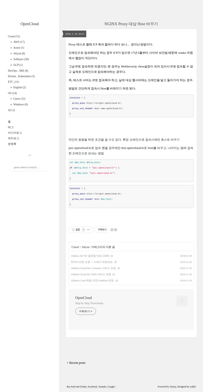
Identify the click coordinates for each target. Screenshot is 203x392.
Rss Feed (71, 386)
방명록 (12, 143)
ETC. (13, 81)
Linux (19, 98)
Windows (20, 104)
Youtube (102, 386)
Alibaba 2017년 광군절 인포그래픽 (90, 255)
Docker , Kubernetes (21, 76)
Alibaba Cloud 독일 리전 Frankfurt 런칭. (92, 280)
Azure (18, 47)
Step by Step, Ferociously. (89, 303)
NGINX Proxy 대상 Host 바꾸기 (131, 24)
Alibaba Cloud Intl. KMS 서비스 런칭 (91, 274)
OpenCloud (29, 24)
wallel (193, 386)
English (19, 87)
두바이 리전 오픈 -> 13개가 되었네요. (92, 261)
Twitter (83, 386)
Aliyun (19, 53)
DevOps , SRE (18, 70)
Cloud (14, 36)
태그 (10, 127)
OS (12, 93)
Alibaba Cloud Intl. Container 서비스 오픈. (93, 268)
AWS (19, 41)
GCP (18, 64)
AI (11, 110)
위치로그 (13, 138)
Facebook (92, 386)
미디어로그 (15, 132)
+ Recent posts (76, 362)
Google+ (111, 386)
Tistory (172, 386)
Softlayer (21, 59)
